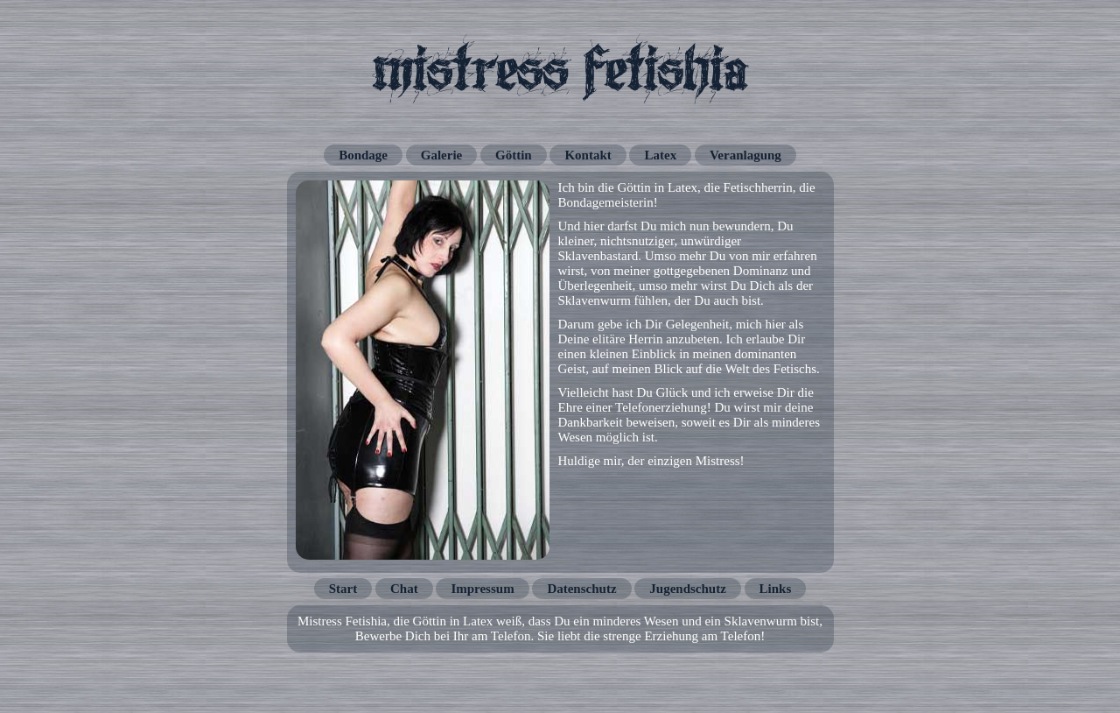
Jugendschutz (687, 589)
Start (343, 589)
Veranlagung (745, 155)
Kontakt (587, 155)
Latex (660, 155)
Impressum (482, 589)
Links (776, 589)
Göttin (513, 155)
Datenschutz (581, 589)
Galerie (441, 155)
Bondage (363, 155)
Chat (404, 589)
